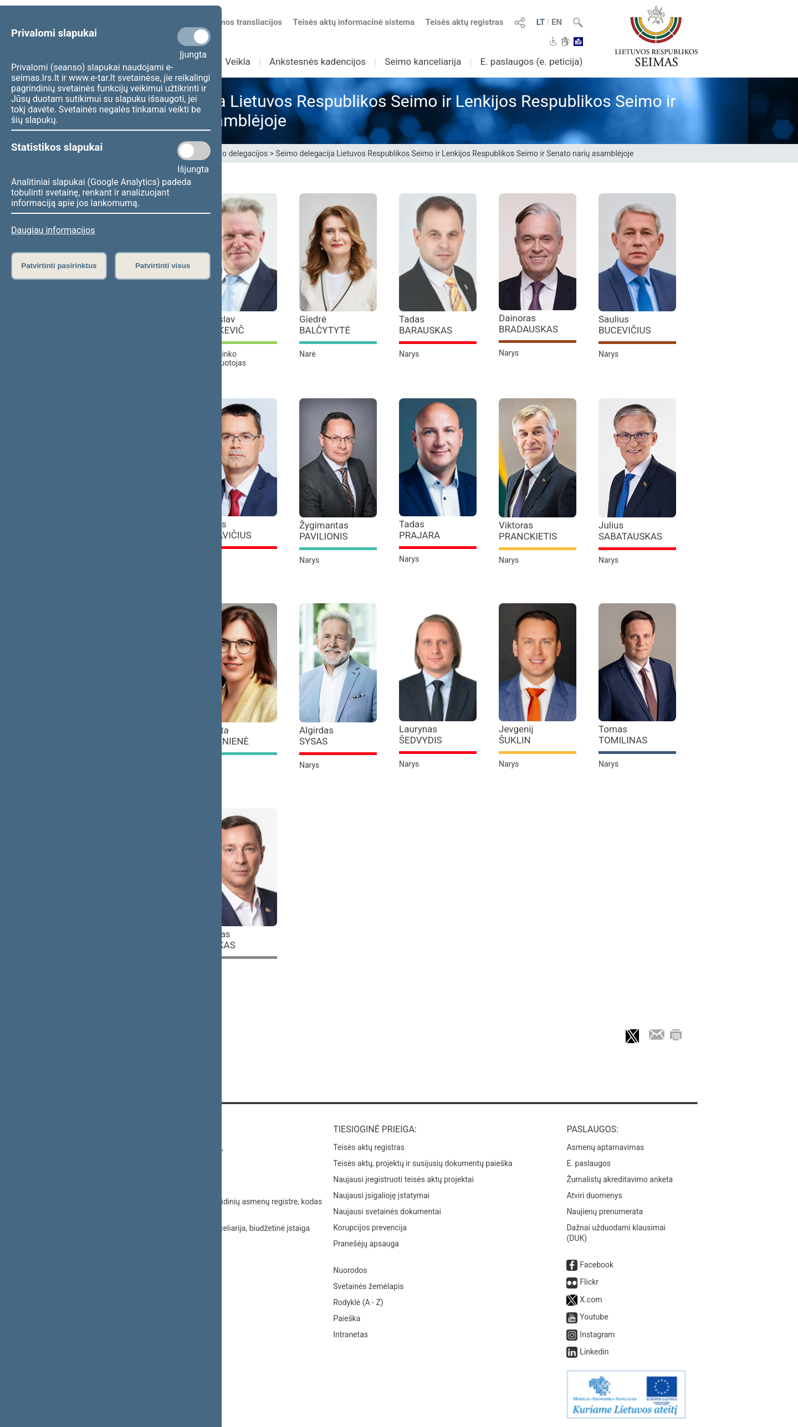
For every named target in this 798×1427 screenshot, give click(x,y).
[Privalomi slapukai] (194, 36)
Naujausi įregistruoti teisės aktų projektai (403, 1179)
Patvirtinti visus (162, 265)
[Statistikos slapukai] (194, 150)
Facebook (596, 1264)
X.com (591, 1299)
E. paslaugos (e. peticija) (531, 61)
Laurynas (420, 734)
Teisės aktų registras (465, 22)
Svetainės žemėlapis (368, 1286)
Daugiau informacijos (53, 230)
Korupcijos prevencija (370, 1227)
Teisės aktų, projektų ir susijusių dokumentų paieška (422, 1163)
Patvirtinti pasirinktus (58, 265)
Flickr (589, 1281)
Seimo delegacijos (236, 153)
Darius (226, 530)
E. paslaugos (588, 1163)
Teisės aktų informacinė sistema (354, 22)
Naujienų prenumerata (604, 1211)
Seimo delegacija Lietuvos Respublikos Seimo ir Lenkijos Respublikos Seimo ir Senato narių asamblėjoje (455, 153)
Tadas (425, 325)
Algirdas (316, 736)
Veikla (237, 61)
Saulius (624, 325)
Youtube (594, 1316)
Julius (630, 531)
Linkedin (594, 1351)
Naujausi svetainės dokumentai (387, 1211)
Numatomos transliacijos (229, 22)
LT (540, 22)
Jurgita (224, 736)
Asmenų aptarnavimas (605, 1147)
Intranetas (350, 1334)
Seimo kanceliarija (423, 61)
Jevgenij (516, 734)
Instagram (597, 1334)
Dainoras (528, 323)
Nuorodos (350, 1270)
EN (556, 22)
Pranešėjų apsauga (366, 1243)
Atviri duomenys (594, 1195)
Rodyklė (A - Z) (358, 1302)
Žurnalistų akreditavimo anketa (619, 1179)
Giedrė (324, 325)
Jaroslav (222, 325)
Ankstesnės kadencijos (317, 61)
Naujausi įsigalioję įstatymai (381, 1195)
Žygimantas (324, 531)
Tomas (622, 734)
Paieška (346, 1318)
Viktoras (528, 531)
